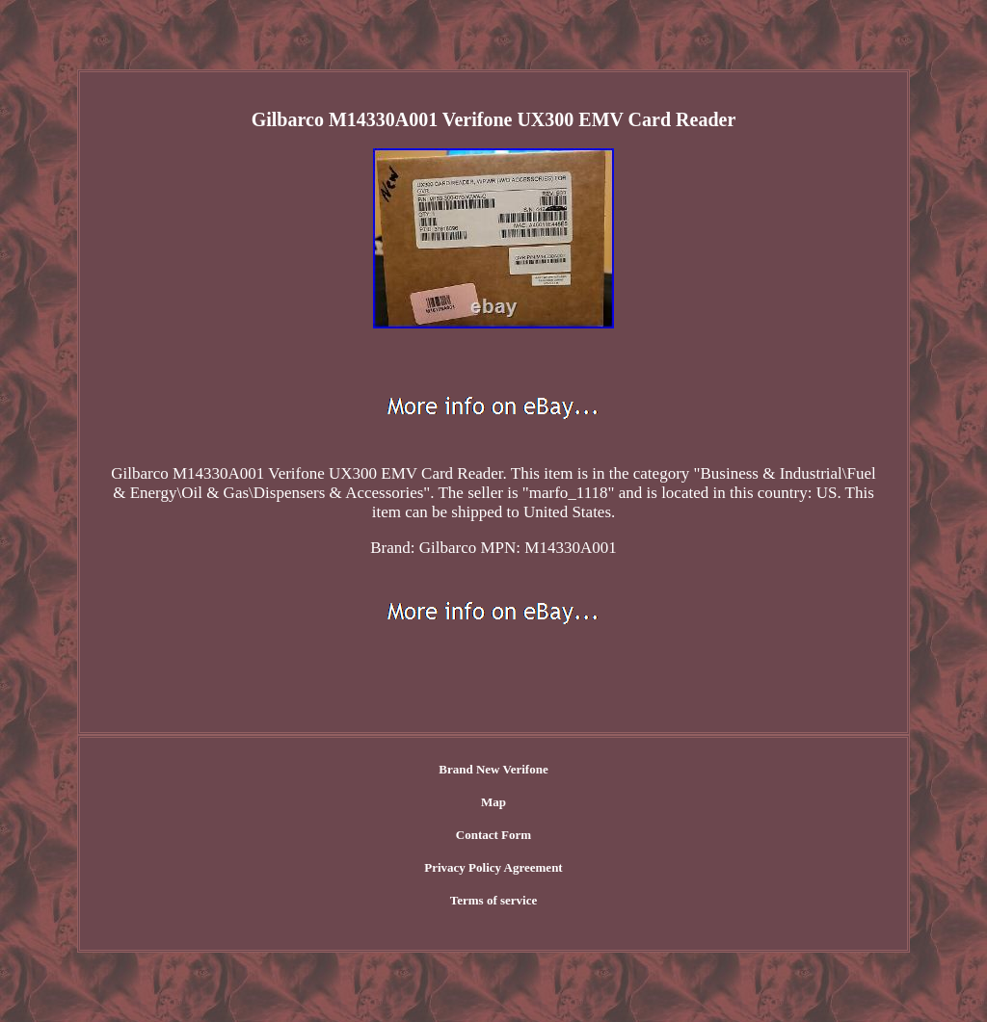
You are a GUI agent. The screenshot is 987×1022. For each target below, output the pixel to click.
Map (493, 802)
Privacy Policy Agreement (493, 867)
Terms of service (494, 900)
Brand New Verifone (493, 769)
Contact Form (493, 834)
